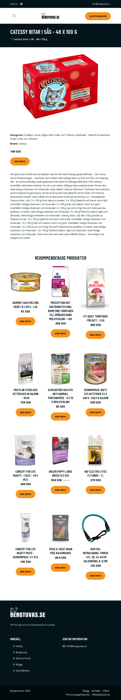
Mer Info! (20, 161)
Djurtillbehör (98, 16)
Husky (19, 646)
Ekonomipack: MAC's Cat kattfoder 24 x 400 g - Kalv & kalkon (95, 394)
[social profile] (21, 4)
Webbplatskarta (101, 694)
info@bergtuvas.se (101, 3)
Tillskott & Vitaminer (98, 135)
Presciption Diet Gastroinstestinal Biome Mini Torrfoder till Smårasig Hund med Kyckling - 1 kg (60, 311)
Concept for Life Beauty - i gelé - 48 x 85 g (25, 475)
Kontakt (96, 690)
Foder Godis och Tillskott (23, 138)
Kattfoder (81, 135)
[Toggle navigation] (14, 16)
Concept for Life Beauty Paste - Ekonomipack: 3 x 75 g (25, 553)
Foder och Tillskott (64, 135)
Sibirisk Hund (23, 658)
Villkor (106, 690)
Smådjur (28, 135)
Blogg (19, 664)
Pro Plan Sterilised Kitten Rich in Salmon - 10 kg (25, 394)
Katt (51, 135)
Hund (37, 135)
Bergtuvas (21, 652)
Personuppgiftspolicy (78, 694)
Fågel (44, 135)
